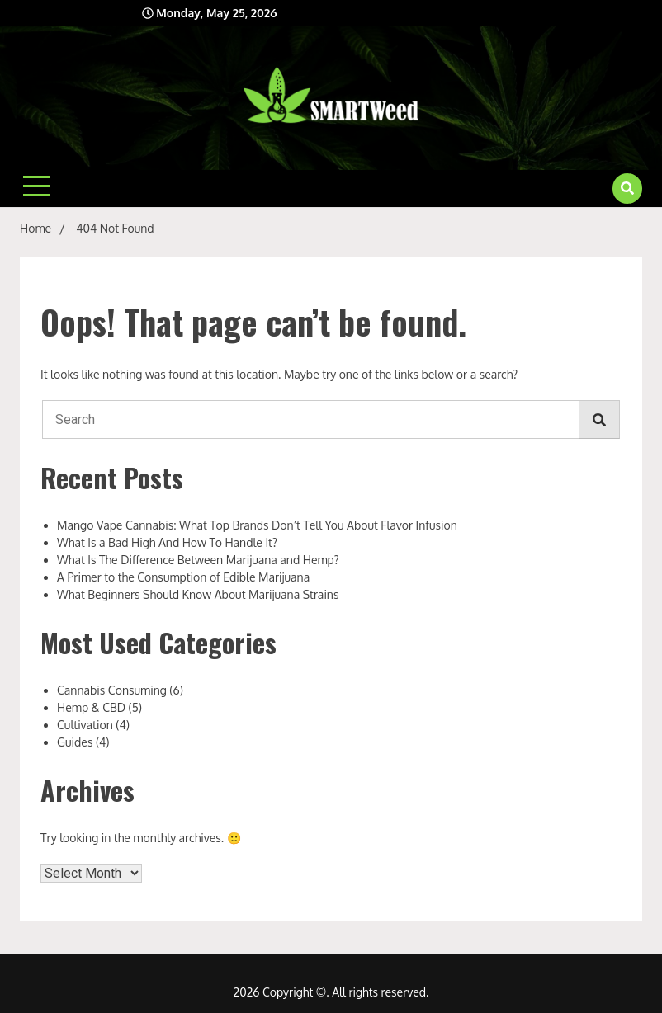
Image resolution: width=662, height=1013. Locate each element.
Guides (74, 742)
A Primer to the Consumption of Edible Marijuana (183, 577)
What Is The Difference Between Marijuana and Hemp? (198, 560)
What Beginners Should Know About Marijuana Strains (197, 594)
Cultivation (85, 725)
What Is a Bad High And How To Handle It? (167, 542)
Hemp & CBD (91, 707)
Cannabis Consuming (112, 690)
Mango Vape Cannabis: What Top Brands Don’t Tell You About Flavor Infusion (257, 525)
